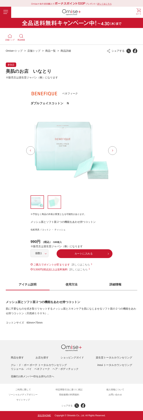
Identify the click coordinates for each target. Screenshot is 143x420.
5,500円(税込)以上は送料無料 (50, 269)
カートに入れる (83, 253)
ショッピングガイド (72, 357)
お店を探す (42, 357)
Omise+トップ (14, 50)
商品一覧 (50, 50)
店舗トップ (33, 50)
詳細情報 (115, 284)
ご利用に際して (23, 389)
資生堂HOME (44, 415)
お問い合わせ (115, 394)
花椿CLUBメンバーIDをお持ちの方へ (32, 376)
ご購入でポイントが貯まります (51, 264)
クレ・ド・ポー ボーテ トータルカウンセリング (39, 364)
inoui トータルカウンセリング (114, 364)
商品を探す (17, 357)
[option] (71, 151)
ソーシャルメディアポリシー (23, 394)
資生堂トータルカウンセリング (114, 357)
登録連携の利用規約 (69, 394)
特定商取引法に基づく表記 (69, 389)
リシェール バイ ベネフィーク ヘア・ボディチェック (45, 368)
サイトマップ (23, 400)
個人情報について (115, 389)
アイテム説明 (27, 284)
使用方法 (71, 284)
